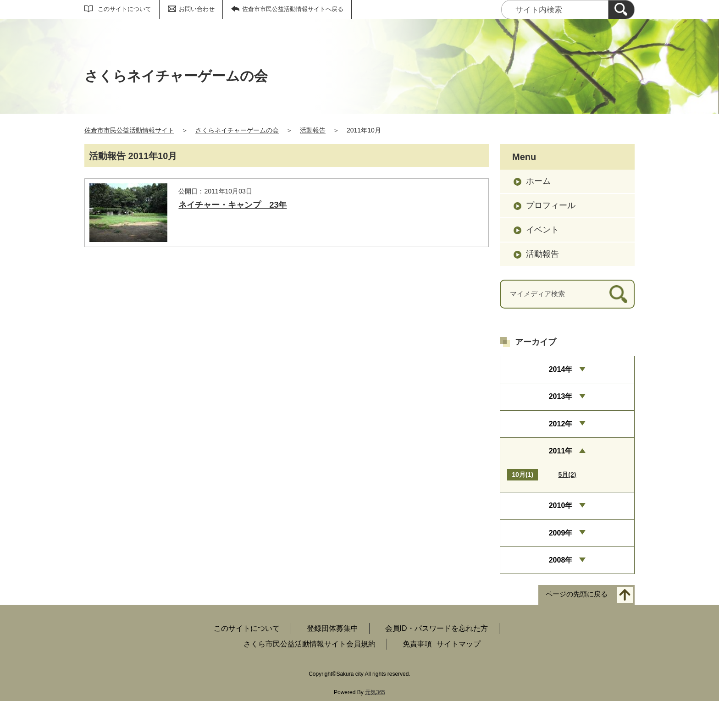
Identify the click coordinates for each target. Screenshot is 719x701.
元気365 (375, 692)
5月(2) (567, 474)
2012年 (561, 424)
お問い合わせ (197, 9)
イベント (542, 229)
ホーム (538, 181)
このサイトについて (124, 9)
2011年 (561, 451)
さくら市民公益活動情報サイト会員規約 (309, 644)
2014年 (561, 369)
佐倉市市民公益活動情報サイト (129, 130)
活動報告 (313, 130)
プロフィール (550, 205)
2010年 (561, 505)
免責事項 (417, 644)
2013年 (561, 396)
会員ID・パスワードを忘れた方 (436, 628)
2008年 (561, 560)
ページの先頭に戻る (577, 594)
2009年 (561, 533)
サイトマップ (459, 644)
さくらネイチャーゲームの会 (237, 130)
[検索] (621, 9)
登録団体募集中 (332, 628)
